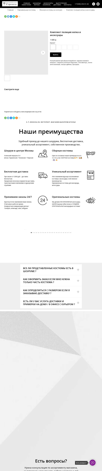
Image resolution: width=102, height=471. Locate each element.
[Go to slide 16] (58, 273)
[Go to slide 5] (38, 273)
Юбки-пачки (26, 5)
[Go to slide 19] (63, 273)
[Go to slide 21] (67, 273)
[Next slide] (78, 250)
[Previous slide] (24, 250)
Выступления (61, 3)
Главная (27, 3)
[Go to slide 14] (54, 273)
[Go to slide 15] (56, 273)
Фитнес (37, 5)
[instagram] (98, 3)
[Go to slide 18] (61, 273)
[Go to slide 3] (34, 273)
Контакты (68, 5)
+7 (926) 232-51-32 (82, 4)
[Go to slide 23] (70, 273)
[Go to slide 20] (65, 273)
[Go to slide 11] (49, 273)
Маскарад (36, 3)
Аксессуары (48, 3)
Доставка (57, 5)
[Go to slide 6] (40, 273)
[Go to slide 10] (47, 273)
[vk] (93, 3)
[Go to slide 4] (36, 273)
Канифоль (47, 5)
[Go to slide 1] (31, 273)
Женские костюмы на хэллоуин (51, 10)
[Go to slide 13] (52, 273)
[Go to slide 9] (45, 273)
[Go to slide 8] (43, 273)
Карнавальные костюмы (27, 10)
